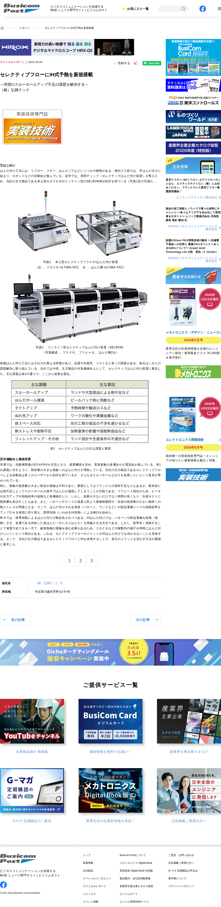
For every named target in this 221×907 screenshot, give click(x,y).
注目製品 (88, 870)
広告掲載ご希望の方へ (181, 862)
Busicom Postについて (133, 855)
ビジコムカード (129, 893)
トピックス (89, 893)
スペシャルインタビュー (97, 878)
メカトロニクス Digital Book (136, 862)
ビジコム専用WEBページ (134, 901)
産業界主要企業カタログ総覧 (136, 886)
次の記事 (143, 620)
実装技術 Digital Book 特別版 (136, 870)
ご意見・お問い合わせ (181, 855)
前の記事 (18, 620)
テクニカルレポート (94, 886)
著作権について (177, 878)
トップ (87, 855)
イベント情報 (90, 901)
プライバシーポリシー (181, 886)
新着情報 (88, 862)
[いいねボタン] (136, 63)
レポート (25, 27)
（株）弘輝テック (47, 583)
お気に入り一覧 (138, 8)
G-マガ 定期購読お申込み (183, 870)
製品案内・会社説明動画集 (135, 878)
